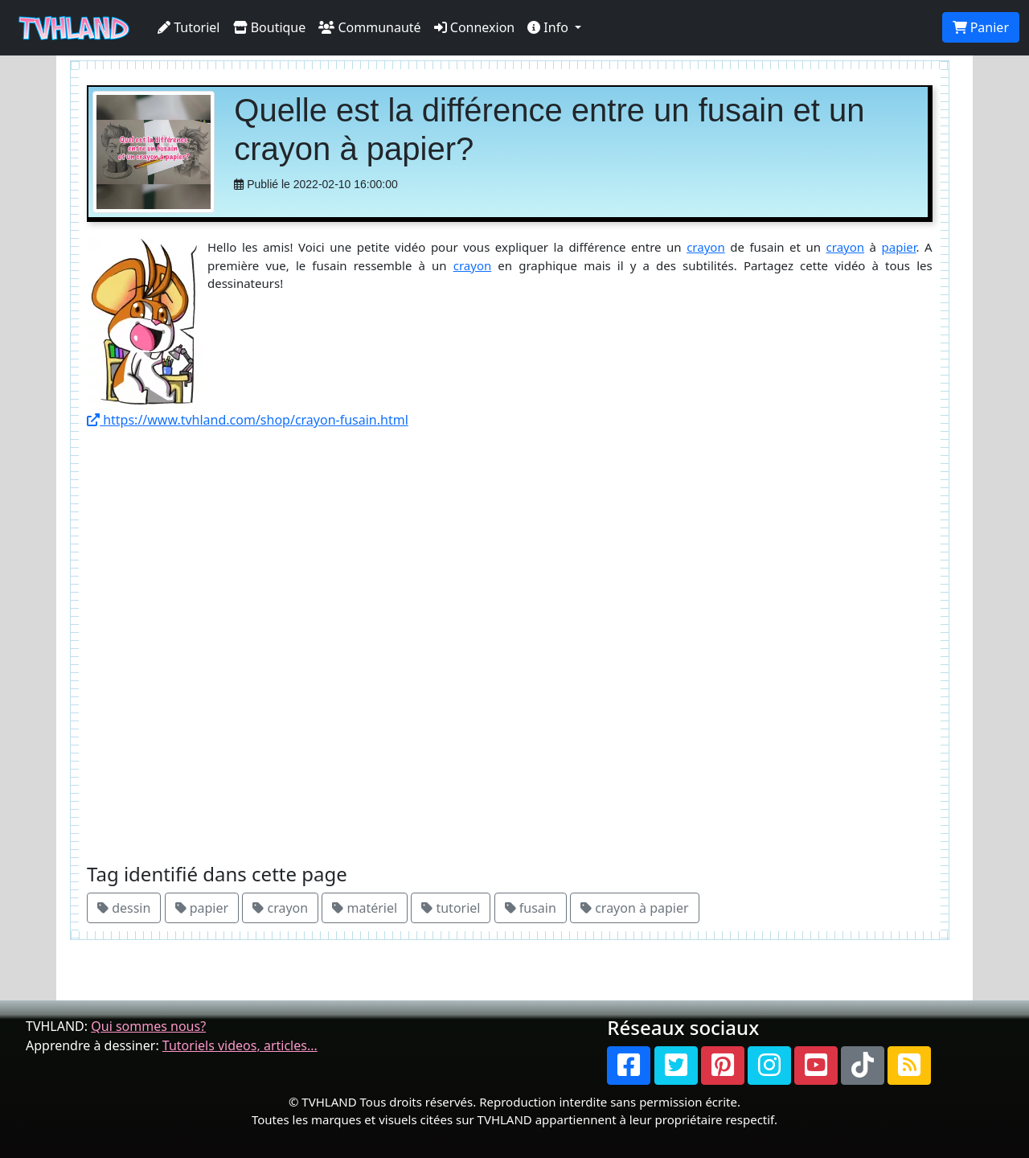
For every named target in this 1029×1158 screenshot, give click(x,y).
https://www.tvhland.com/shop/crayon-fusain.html (247, 420)
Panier (981, 27)
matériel (364, 908)
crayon (706, 247)
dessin (123, 908)
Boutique (269, 27)
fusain (530, 908)
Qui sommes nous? (148, 1026)
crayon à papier (634, 908)
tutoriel (450, 908)
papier (899, 247)
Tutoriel (189, 27)
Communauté (369, 27)
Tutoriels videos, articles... (240, 1045)
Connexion (474, 27)
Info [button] (549, 27)
